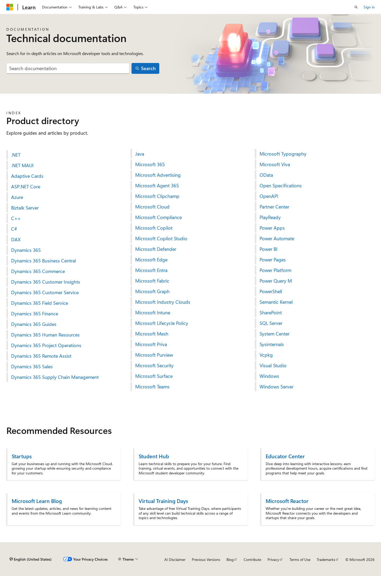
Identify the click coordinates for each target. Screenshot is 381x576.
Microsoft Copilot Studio (161, 238)
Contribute (252, 559)
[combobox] (67, 68)
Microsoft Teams (152, 386)
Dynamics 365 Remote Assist (41, 356)
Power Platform (275, 270)
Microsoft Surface (154, 376)
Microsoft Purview (154, 355)
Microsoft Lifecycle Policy (161, 323)
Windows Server (276, 386)
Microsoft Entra (151, 270)
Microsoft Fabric (152, 281)
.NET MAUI (22, 165)
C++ (16, 218)
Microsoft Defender (155, 249)
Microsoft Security (154, 365)
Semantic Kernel (276, 302)
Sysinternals (272, 344)
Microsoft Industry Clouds (162, 302)
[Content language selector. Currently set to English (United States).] (30, 559)
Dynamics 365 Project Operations (46, 345)
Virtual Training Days (163, 500)
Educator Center (285, 456)
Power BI (269, 249)
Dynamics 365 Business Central (43, 260)
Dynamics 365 (26, 250)
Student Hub (154, 456)
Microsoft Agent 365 (157, 185)
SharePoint (271, 312)
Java (139, 154)
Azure (17, 197)
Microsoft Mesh (151, 333)
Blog (230, 559)
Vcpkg (266, 355)
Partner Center (274, 206)
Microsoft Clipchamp (157, 196)
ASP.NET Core (25, 186)
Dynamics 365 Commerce (38, 271)
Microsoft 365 (150, 164)
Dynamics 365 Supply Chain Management (55, 377)
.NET (15, 155)
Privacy (273, 559)
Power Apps (272, 228)
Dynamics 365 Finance (34, 313)
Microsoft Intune (152, 312)
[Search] (145, 68)
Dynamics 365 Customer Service (45, 292)
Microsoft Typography (283, 154)
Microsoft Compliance (158, 217)
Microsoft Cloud (152, 206)
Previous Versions (206, 559)
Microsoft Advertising (158, 175)
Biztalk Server (25, 208)
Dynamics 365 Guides (33, 324)
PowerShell (271, 291)
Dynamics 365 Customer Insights (45, 282)
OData (266, 175)
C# (14, 229)
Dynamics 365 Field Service (39, 303)
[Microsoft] (9, 7)
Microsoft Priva (151, 344)
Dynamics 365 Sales (32, 366)
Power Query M (276, 281)
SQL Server (271, 323)
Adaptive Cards (27, 176)
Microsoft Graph (152, 291)
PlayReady (270, 217)
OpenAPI (269, 196)
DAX (16, 239)
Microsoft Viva (275, 164)
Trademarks (326, 559)
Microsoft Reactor (287, 500)
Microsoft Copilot (154, 228)
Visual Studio (273, 365)
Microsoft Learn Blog (37, 500)
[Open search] (356, 7)
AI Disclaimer (174, 559)
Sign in (369, 7)
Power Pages (273, 259)
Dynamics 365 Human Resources (45, 335)
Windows (269, 376)
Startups (22, 456)
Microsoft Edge (151, 259)
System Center (274, 333)
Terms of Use (299, 559)
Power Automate (277, 238)
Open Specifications (281, 185)
